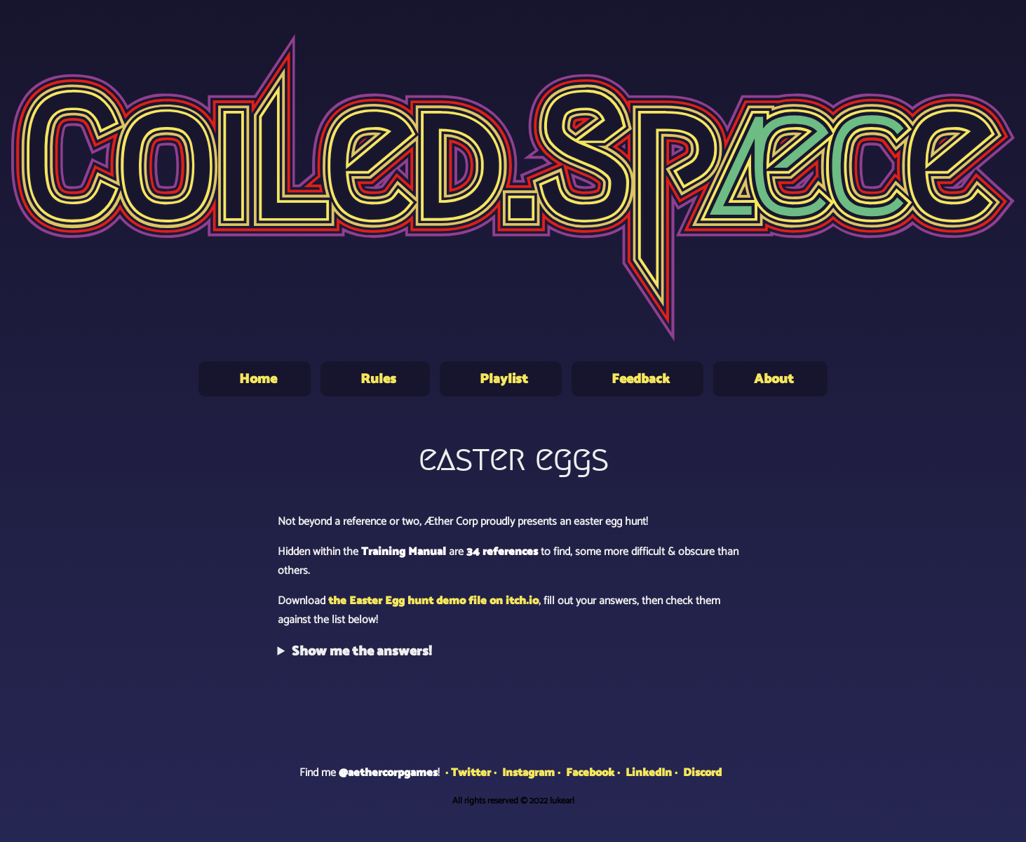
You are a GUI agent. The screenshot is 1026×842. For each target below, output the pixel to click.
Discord (702, 772)
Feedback (641, 379)
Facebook (590, 772)
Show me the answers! (362, 651)
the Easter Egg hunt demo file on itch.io (433, 601)
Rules (378, 379)
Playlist (504, 379)
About (774, 379)
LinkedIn (649, 772)
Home (258, 379)
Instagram (528, 772)
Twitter (471, 772)
